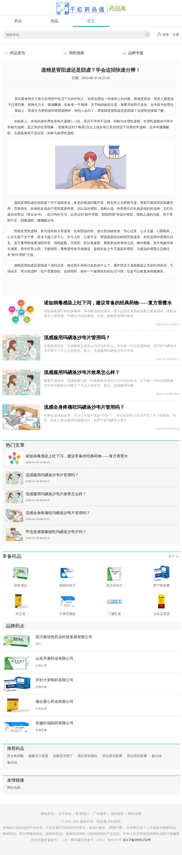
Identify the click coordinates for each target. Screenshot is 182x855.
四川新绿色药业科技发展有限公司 (64, 637)
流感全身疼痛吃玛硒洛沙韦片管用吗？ (84, 407)
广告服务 (99, 813)
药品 (54, 21)
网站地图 (13, 787)
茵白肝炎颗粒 (88, 756)
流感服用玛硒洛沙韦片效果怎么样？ (82, 372)
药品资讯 (14, 53)
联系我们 (82, 813)
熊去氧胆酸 (15, 756)
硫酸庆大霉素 (38, 756)
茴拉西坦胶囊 (112, 756)
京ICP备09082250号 (137, 840)
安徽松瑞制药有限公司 (54, 723)
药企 (18, 21)
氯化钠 (157, 756)
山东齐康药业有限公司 (54, 658)
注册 (176, 34)
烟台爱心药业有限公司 (54, 701)
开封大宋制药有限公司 (54, 680)
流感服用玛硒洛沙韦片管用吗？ (77, 337)
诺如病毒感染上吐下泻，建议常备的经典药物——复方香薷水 (108, 302)
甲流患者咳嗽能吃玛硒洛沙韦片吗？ (56, 532)
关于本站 (64, 813)
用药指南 (73, 53)
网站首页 (47, 813)
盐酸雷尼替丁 (63, 756)
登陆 (165, 34)
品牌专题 (132, 53)
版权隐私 (117, 813)
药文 (91, 21)
